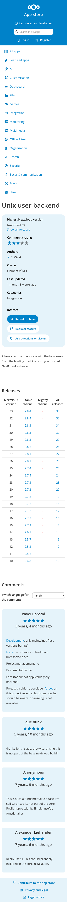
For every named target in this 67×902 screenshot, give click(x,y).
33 (57, 411)
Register (43, 40)
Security (12, 166)
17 (57, 511)
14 (57, 532)
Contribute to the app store (33, 883)
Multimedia (14, 131)
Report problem (23, 319)
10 (57, 561)
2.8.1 (28, 454)
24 (57, 475)
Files (10, 95)
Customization (16, 78)
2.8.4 (28, 411)
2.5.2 (28, 547)
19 (57, 497)
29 (57, 440)
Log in (22, 40)
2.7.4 (28, 468)
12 (57, 547)
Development (15, 640)
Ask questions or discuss (28, 338)
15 (57, 525)
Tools (10, 183)
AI (8, 69)
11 (57, 554)
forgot (49, 688)
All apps (12, 51)
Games (11, 104)
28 (57, 447)
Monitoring (14, 122)
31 (57, 425)
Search (11, 157)
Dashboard (14, 87)
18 (57, 504)
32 (57, 418)
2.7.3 (28, 483)
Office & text (15, 139)
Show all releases (18, 229)
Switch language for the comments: (15, 597)
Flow (10, 192)
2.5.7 (28, 539)
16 (57, 518)
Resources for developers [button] (33, 23)
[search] (33, 32)
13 (57, 539)
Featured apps (16, 60)
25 (57, 468)
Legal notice (33, 897)
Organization (15, 148)
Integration (14, 113)
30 (57, 433)
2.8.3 (28, 425)
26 (57, 461)
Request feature (23, 329)
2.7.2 (28, 490)
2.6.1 (28, 532)
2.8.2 (28, 447)
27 (57, 454)
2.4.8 (28, 561)
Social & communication (23, 175)
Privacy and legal (33, 890)
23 (57, 483)
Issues (10, 652)
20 (57, 490)
